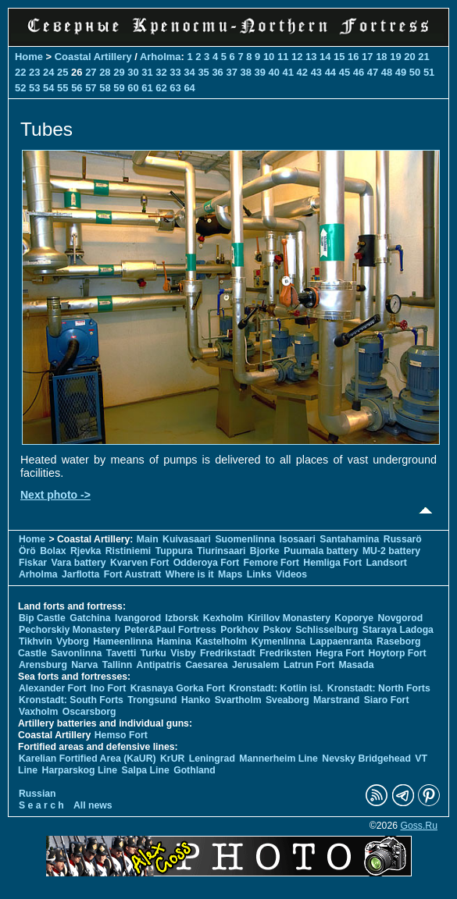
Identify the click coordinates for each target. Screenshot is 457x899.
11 (282, 56)
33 (175, 72)
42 (302, 72)
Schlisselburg (326, 629)
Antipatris (159, 664)
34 (189, 72)
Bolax (53, 550)
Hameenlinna (122, 641)
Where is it (190, 574)
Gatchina (90, 618)
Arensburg (43, 664)
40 (274, 72)
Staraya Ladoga (398, 629)
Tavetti (121, 653)
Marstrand (336, 700)
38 (245, 72)
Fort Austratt (133, 574)
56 (76, 88)
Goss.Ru (418, 825)
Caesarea (206, 664)
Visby (182, 653)
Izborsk (182, 618)
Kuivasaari (186, 539)
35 (203, 72)
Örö (27, 550)
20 (409, 56)
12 (296, 56)
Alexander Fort (52, 688)
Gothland (194, 770)
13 (310, 56)
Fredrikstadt (227, 653)
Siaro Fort (386, 700)
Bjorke (265, 550)
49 (400, 72)
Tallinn (117, 664)
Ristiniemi (128, 550)
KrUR (172, 758)
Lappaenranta (340, 641)
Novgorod (400, 618)
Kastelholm (221, 641)
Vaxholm (38, 711)
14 (325, 56)
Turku (153, 653)
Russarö (403, 539)
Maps (230, 574)
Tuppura (174, 550)
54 (48, 88)
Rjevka (85, 550)
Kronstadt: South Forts (71, 700)
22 (20, 72)
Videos (291, 574)
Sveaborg (287, 700)
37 (231, 72)
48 (386, 72)
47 (372, 72)
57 (90, 88)
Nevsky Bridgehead (366, 758)
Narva (84, 664)
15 (339, 56)
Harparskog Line (80, 770)
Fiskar (33, 562)
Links (259, 574)
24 (48, 72)
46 (358, 72)
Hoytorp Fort (398, 653)
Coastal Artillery (93, 56)
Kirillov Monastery (289, 618)
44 (330, 72)
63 (175, 88)
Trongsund (152, 700)
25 (62, 72)
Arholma (160, 56)
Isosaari (298, 539)
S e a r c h (41, 805)
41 (288, 72)
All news (92, 805)
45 (344, 72)
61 (146, 88)
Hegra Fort (340, 653)
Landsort (386, 562)
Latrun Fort (309, 664)
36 (217, 72)
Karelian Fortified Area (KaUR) (87, 758)
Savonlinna (76, 653)
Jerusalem (256, 664)
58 (104, 88)
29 (118, 72)
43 (316, 72)
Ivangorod (138, 618)
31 (146, 72)
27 (90, 72)
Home (29, 56)
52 (20, 88)
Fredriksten (285, 653)
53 (34, 88)
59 (118, 88)
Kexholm (223, 618)
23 (34, 72)
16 (353, 56)
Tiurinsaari (221, 550)
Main (148, 539)
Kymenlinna (278, 641)
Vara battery (78, 562)
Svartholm (238, 700)
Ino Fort (109, 688)
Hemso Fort (121, 735)
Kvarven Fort (139, 562)
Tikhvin (35, 641)
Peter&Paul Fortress (170, 629)
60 (132, 88)
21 (423, 56)
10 (268, 56)
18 (381, 56)
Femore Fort (271, 562)
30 (132, 72)
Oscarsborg (89, 711)
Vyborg (72, 641)
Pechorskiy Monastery (69, 629)
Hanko (195, 700)
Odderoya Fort (206, 562)
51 (428, 72)
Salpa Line (146, 770)
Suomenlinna (245, 539)
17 (367, 56)
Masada (356, 664)
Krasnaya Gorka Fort (177, 688)
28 (104, 72)
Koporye (353, 618)
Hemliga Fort (332, 562)
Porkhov (239, 629)
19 (395, 56)
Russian (37, 793)
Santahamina (349, 539)
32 (160, 72)
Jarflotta (80, 574)
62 (160, 88)
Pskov (277, 629)
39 (260, 72)
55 (62, 88)
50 (414, 72)
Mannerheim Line (278, 758)
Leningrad (212, 758)
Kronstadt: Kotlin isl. (276, 688)
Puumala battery (321, 550)
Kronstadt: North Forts (378, 688)
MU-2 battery (391, 550)
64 (189, 88)
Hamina (174, 641)
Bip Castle (42, 618)
